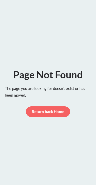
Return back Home (48, 111)
